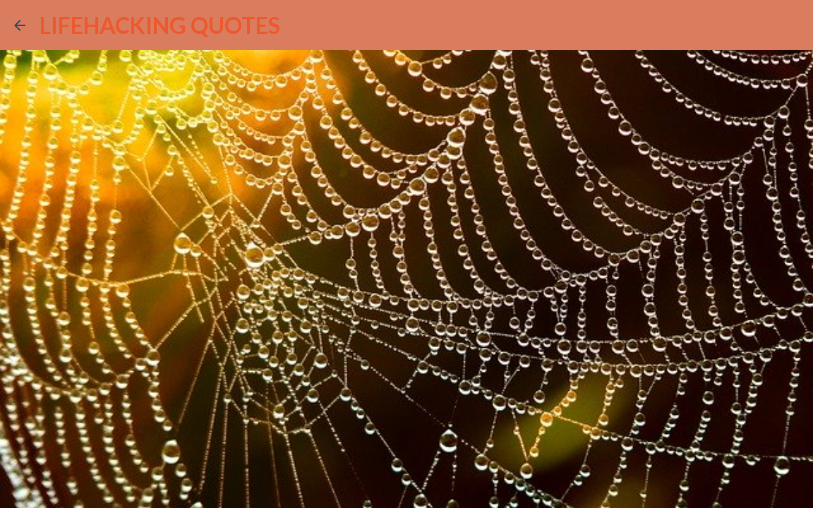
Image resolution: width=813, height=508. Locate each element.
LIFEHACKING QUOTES (160, 25)
